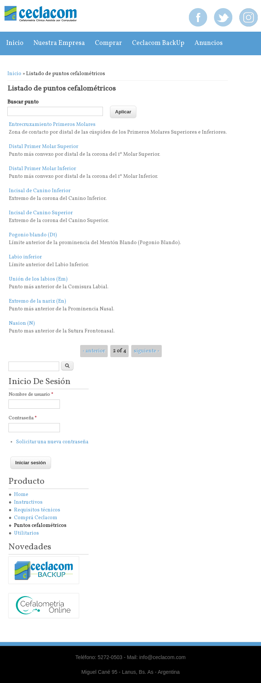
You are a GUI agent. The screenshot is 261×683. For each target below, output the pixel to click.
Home (21, 494)
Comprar (108, 43)
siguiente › (146, 351)
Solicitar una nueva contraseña (52, 442)
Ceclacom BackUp (158, 43)
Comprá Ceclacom (35, 517)
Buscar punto (23, 102)
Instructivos (28, 502)
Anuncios (208, 43)
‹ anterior (94, 351)
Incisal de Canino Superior (41, 213)
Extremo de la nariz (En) (37, 301)
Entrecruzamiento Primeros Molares (52, 124)
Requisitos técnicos (37, 510)
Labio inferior (25, 257)
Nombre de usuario (30, 394)
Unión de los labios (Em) (38, 279)
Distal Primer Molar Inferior (42, 168)
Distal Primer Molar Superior (43, 146)
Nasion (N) (22, 323)
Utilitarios (26, 533)
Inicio (15, 43)
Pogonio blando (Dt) (33, 235)
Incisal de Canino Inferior (40, 190)
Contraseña (22, 418)
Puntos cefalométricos (40, 525)
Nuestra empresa (59, 43)
